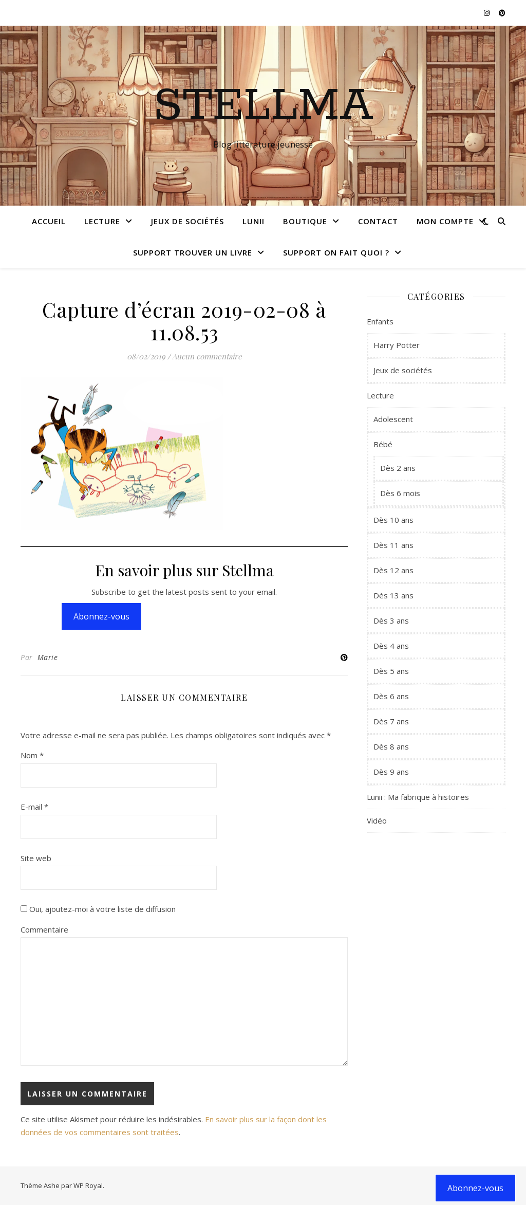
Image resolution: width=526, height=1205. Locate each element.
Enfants (380, 321)
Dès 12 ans (393, 570)
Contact (378, 221)
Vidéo (377, 820)
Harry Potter (396, 345)
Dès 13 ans (393, 595)
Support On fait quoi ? (336, 252)
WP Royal (88, 1185)
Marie (47, 657)
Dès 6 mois (400, 493)
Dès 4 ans (391, 646)
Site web (36, 858)
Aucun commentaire (207, 356)
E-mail (34, 806)
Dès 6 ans (391, 696)
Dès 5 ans (391, 671)
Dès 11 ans (393, 545)
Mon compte (445, 221)
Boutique (305, 221)
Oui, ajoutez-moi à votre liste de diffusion (98, 909)
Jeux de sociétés (187, 221)
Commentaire (44, 929)
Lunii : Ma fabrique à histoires (418, 797)
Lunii (253, 221)
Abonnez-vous (101, 616)
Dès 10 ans (393, 520)
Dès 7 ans (391, 721)
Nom (32, 755)
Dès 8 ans (391, 746)
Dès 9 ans (391, 771)
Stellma (263, 106)
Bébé (382, 444)
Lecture (102, 221)
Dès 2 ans (398, 468)
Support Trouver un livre (192, 252)
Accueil (49, 221)
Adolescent (393, 419)
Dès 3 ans (391, 620)
